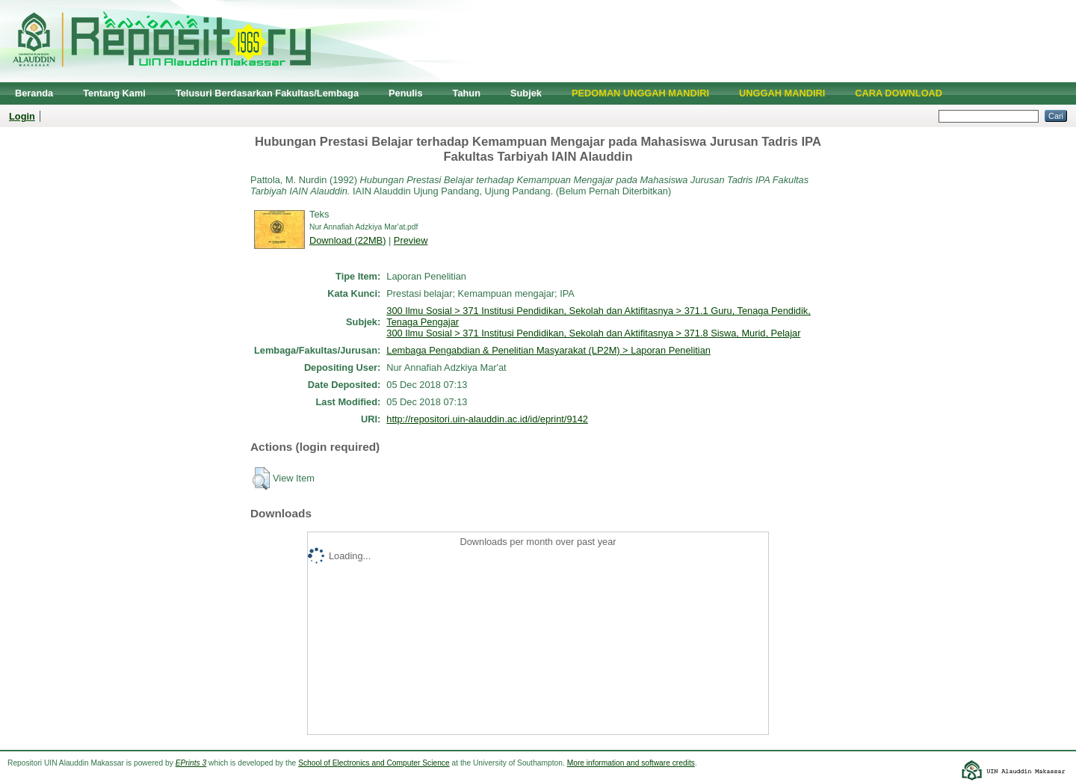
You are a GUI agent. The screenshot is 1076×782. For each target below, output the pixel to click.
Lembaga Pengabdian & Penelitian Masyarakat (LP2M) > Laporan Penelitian (548, 350)
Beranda (34, 93)
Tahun (466, 93)
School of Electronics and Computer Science (374, 763)
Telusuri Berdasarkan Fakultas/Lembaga (267, 93)
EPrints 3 (191, 763)
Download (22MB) (347, 240)
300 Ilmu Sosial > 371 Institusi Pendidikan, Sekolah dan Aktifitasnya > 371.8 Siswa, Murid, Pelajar (593, 333)
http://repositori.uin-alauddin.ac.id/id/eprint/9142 (487, 419)
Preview (411, 240)
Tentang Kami (114, 93)
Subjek (526, 93)
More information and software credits (631, 763)
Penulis (406, 93)
